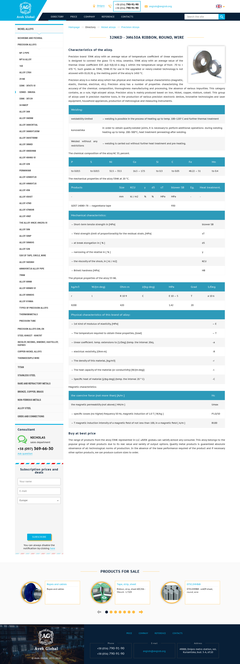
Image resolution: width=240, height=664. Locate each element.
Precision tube (27, 320)
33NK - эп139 (26, 98)
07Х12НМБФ (194, 584)
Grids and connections (31, 416)
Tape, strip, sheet (126, 584)
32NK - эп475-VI (27, 85)
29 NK (22, 79)
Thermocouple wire (28, 358)
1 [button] (106, 612)
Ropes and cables (57, 584)
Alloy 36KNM (26, 118)
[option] (50, 592)
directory (57, 16)
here (52, 548)
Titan (21, 367)
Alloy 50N (24, 229)
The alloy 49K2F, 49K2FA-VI (33, 222)
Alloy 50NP (25, 236)
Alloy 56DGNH (26, 262)
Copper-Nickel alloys (30, 351)
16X (21, 66)
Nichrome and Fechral (30, 38)
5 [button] (124, 612)
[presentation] (31, 518)
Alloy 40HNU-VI (27, 157)
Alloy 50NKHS (26, 242)
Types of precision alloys (33, 307)
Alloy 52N (24, 249)
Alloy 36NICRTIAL (28, 124)
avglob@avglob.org (160, 6)
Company (89, 16)
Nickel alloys (26, 29)
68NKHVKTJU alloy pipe (31, 268)
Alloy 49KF (25, 216)
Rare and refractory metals (34, 383)
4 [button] (120, 612)
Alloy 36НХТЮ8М (28, 137)
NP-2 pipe (24, 53)
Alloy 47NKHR (26, 209)
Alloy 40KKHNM (27, 150)
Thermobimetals (28, 314)
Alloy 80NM (25, 281)
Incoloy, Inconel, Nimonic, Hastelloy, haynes (38, 343)
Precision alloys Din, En (31, 328)
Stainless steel (27, 375)
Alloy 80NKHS (26, 294)
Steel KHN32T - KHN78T (30, 335)
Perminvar (25, 170)
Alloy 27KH (25, 72)
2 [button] (111, 612)
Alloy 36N (24, 111)
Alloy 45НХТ (26, 196)
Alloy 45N (24, 190)
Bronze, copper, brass (31, 391)
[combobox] (101, 6)
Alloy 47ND (25, 203)
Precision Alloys (27, 44)
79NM (22, 275)
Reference (108, 16)
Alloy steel (24, 408)
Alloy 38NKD (26, 144)
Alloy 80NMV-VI (27, 288)
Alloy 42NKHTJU (27, 177)
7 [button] (133, 612)
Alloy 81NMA (26, 301)
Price (73, 16)
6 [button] (129, 612)
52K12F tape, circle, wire (32, 255)
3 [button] (115, 612)
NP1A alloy (25, 59)
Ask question (25, 453)
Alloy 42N (24, 164)
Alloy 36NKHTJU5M (29, 131)
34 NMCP (23, 105)
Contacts (127, 16)
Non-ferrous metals (29, 399)
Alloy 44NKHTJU (27, 183)
